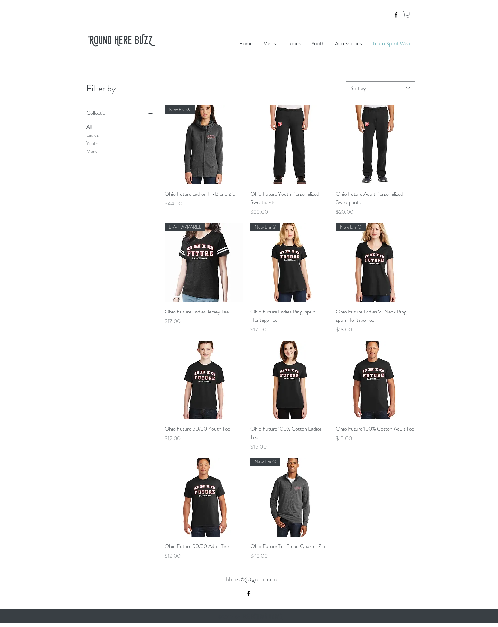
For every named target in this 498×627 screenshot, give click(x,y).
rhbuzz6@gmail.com (251, 579)
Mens (91, 151)
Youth (92, 143)
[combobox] (380, 88)
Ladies (92, 134)
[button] (407, 14)
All (89, 126)
